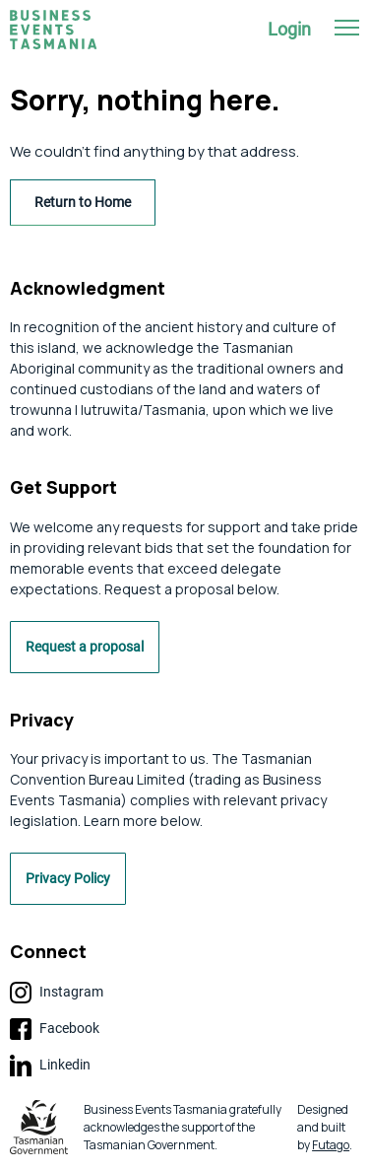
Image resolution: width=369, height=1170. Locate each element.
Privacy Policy (68, 878)
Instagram (56, 992)
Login (289, 29)
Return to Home (82, 202)
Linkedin (50, 1065)
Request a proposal (85, 646)
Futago (330, 1144)
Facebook (54, 1029)
